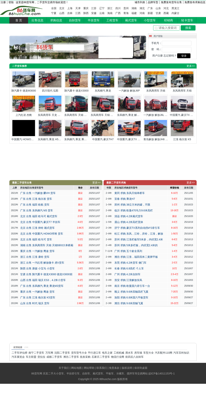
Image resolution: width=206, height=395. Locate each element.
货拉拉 (41, 356)
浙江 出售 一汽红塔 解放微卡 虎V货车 (42, 262)
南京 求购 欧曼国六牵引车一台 (132, 285)
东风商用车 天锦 (155, 81)
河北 (166, 8)
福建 (134, 13)
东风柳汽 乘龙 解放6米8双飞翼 (129, 105)
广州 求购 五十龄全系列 (128, 251)
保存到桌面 (140, 367)
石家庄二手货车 (101, 356)
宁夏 (53, 13)
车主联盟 (31, 356)
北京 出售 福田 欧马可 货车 (36, 239)
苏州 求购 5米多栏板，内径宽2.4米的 (136, 245)
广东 (150, 8)
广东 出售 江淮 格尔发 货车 (36, 198)
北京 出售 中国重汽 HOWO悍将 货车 (41, 233)
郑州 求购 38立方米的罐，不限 (132, 204)
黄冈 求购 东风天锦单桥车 (129, 193)
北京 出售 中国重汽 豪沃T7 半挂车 (40, 222)
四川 (118, 8)
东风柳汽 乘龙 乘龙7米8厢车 (76, 130)
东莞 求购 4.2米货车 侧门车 (130, 262)
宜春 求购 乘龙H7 (124, 198)
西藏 (166, 13)
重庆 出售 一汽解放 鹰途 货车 (37, 251)
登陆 (11, 2)
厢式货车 (131, 20)
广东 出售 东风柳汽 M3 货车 (36, 210)
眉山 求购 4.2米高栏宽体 (128, 222)
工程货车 (112, 20)
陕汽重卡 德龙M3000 (23, 81)
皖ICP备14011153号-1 (162, 373)
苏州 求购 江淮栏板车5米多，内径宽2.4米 (138, 239)
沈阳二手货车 (62, 352)
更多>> (191, 65)
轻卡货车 (187, 20)
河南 (142, 13)
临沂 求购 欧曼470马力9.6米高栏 (133, 210)
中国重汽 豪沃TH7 (103, 130)
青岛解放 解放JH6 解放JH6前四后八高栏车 (155, 130)
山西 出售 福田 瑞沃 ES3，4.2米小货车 (43, 280)
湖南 (134, 8)
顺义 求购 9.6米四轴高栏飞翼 (131, 291)
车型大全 (148, 352)
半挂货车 (94, 20)
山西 (61, 13)
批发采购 (85, 356)
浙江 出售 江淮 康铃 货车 (34, 256)
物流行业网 (117, 356)
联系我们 (101, 367)
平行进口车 (94, 352)
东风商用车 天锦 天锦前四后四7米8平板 (76, 105)
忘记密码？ (170, 55)
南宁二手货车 (36, 352)
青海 (126, 13)
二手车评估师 (19, 352)
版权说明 (127, 367)
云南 (101, 13)
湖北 (142, 8)
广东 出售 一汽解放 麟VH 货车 (38, 193)
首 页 (18, 20)
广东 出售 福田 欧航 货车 (34, 204)
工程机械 (119, 352)
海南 (110, 13)
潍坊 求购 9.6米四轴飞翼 (128, 303)
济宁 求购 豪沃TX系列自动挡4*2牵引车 (137, 227)
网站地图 (76, 367)
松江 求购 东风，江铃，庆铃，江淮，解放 (138, 233)
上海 (69, 8)
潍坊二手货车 (71, 356)
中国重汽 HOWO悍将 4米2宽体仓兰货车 (23, 130)
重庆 (86, 8)
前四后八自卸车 (134, 356)
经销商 (168, 20)
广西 (118, 13)
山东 (158, 8)
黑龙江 (175, 8)
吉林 (69, 13)
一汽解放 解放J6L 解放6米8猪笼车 (155, 105)
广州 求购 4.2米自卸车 (127, 274)
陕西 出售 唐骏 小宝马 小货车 (37, 268)
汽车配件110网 (163, 352)
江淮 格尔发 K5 (182, 130)
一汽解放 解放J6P (129, 81)
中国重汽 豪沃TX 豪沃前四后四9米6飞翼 (129, 130)
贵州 (126, 8)
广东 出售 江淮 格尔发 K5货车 (37, 297)
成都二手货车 (54, 356)
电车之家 (107, 352)
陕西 (86, 13)
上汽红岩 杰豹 (23, 105)
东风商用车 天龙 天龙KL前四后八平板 (50, 105)
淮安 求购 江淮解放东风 (128, 280)
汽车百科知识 (181, 352)
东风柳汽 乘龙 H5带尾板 (50, 130)
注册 (3, 2)
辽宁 (101, 8)
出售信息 (37, 20)
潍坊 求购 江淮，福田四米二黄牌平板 (136, 256)
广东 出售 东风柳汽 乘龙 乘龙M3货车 (41, 285)
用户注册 (157, 55)
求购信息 (56, 20)
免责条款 (114, 367)
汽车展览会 (18, 356)
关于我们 (64, 367)
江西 (78, 13)
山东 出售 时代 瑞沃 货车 (34, 303)
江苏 (93, 8)
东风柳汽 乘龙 (103, 81)
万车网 (49, 352)
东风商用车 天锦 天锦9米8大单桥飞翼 (103, 105)
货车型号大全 (79, 352)
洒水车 (129, 352)
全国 (53, 8)
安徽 (93, 13)
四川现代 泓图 (50, 81)
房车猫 (138, 352)
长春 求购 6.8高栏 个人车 (129, 268)
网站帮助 (89, 367)
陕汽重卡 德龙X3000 (76, 81)
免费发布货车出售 (171, 2)
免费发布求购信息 (194, 2)
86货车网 (21, 10)
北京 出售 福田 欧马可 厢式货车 (38, 216)
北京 (61, 8)
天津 (78, 8)
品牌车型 (153, 2)
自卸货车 (75, 20)
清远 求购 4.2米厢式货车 (128, 216)
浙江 (110, 8)
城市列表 (140, 2)
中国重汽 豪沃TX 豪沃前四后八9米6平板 (182, 105)
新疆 (150, 13)
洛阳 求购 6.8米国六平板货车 (131, 297)
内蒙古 (175, 13)
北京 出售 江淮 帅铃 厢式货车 (37, 227)
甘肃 (158, 13)
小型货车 (150, 20)
